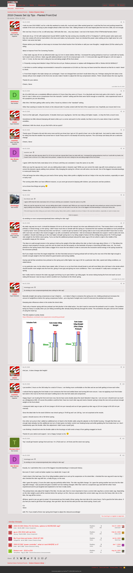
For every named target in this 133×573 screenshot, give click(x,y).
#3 (123, 111)
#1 (123, 22)
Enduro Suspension (31, 528)
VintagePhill (17, 540)
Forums (11, 5)
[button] (26, 5)
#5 (123, 148)
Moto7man (118, 540)
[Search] (121, 5)
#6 (123, 195)
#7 (123, 223)
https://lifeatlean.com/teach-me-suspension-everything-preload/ (43, 317)
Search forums (19, 8)
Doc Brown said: (28, 199)
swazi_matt (118, 534)
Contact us (95, 567)
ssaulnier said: (28, 152)
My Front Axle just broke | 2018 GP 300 (28, 538)
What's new (21, 5)
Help (121, 567)
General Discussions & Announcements (39, 552)
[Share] (121, 22)
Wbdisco (118, 552)
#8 (123, 283)
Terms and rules (104, 567)
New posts (11, 8)
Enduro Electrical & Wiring (32, 546)
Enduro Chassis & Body (34, 540)
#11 (123, 438)
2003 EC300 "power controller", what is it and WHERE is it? (36, 544)
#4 (123, 130)
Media (32, 5)
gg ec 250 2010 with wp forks (25, 532)
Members (53, 5)
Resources (42, 5)
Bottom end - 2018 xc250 (23, 551)
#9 (123, 367)
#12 (123, 455)
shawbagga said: (29, 287)
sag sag (16, 534)
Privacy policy (114, 567)
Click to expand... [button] (74, 215)
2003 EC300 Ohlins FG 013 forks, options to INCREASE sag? (37, 526)
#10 (123, 384)
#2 (123, 91)
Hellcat (119, 546)
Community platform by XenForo (66, 571)
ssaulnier (11, 18)
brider (15, 528)
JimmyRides (17, 552)
